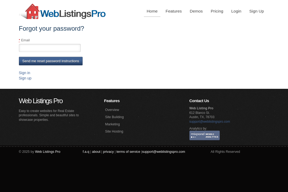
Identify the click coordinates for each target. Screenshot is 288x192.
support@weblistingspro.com (209, 121)
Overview (112, 110)
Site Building (114, 117)
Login (236, 11)
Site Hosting (114, 131)
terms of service (128, 152)
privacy (108, 152)
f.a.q (86, 152)
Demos (196, 11)
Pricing (217, 11)
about (96, 152)
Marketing (112, 124)
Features (174, 11)
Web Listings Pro (41, 100)
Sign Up (256, 11)
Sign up (25, 78)
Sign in (24, 73)
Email (24, 40)
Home (152, 11)
